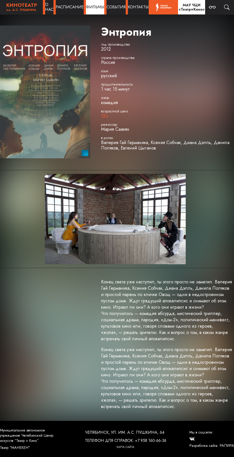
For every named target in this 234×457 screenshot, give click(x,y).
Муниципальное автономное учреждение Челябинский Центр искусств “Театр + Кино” (26, 435)
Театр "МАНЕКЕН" (15, 447)
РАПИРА (227, 445)
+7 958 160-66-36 (150, 440)
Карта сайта (125, 447)
